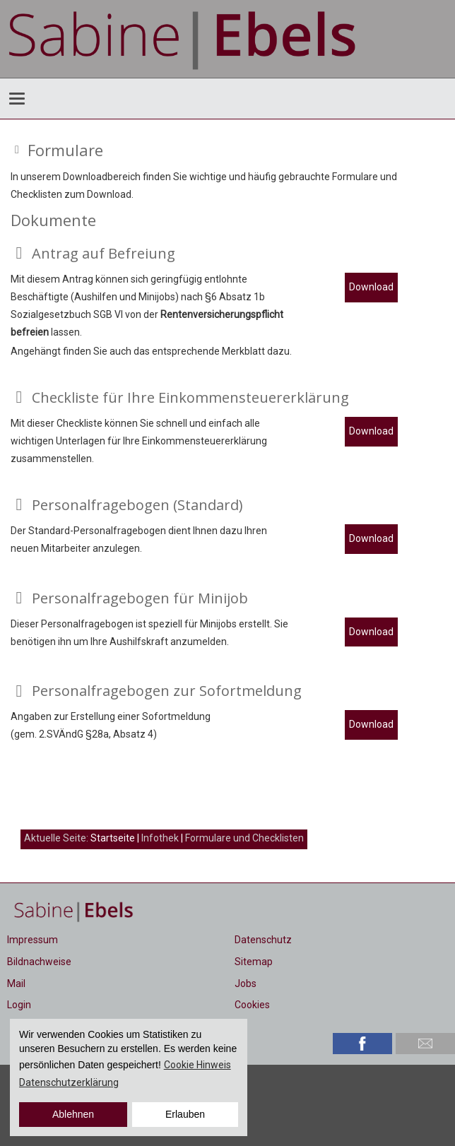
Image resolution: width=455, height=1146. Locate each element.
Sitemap (254, 961)
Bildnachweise (39, 961)
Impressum (32, 939)
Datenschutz (263, 939)
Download (371, 287)
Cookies (252, 1004)
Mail (16, 983)
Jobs (245, 983)
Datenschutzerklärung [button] (69, 1082)
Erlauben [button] (185, 1114)
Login (19, 1004)
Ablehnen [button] (73, 1114)
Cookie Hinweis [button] (197, 1064)
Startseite (112, 838)
